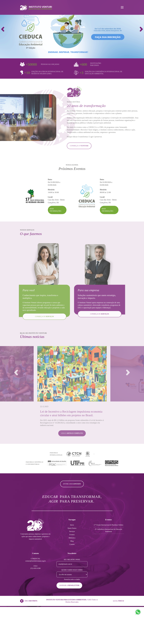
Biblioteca (72, 538)
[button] (141, 29)
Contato (72, 544)
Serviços (72, 531)
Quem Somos (72, 528)
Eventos (72, 535)
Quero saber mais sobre (72, 570)
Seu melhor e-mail (72, 559)
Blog (72, 541)
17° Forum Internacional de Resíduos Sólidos (108, 525)
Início (72, 525)
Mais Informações (55, 210)
